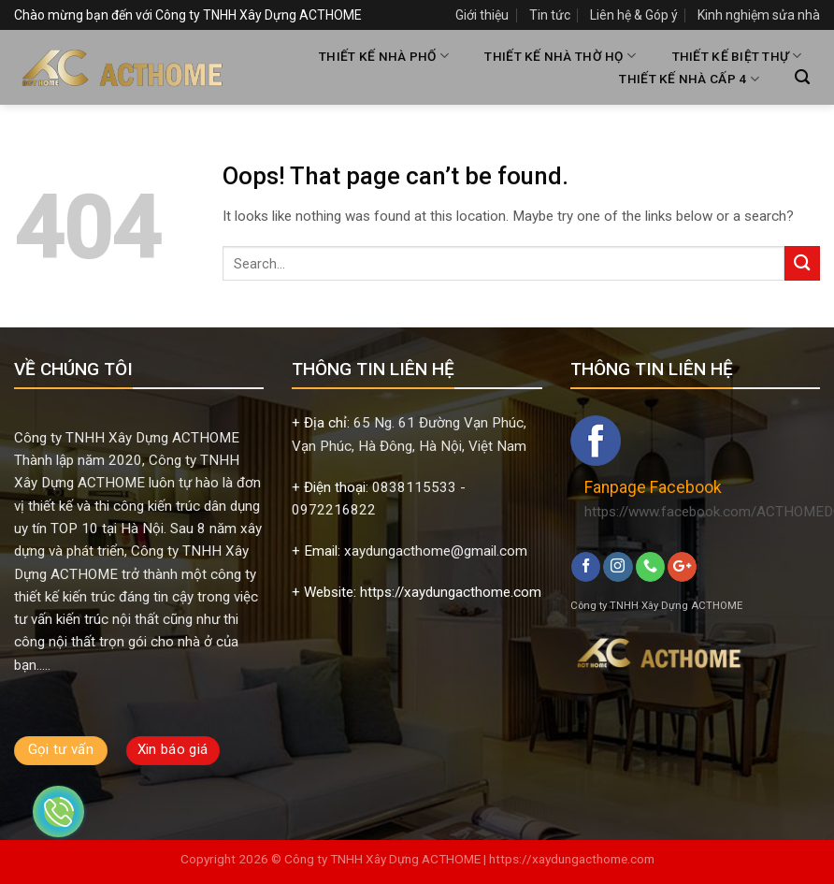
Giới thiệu (482, 14)
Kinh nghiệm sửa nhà (758, 14)
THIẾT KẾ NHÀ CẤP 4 (688, 79)
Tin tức (549, 14)
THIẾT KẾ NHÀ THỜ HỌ (560, 56)
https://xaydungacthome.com (571, 858)
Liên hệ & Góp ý (634, 14)
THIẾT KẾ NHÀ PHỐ (384, 56)
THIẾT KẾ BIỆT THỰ (737, 56)
